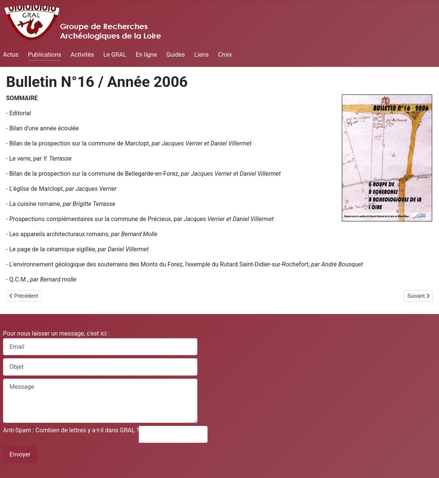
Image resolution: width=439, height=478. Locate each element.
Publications (44, 54)
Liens (201, 54)
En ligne (146, 54)
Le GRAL (114, 54)
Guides (175, 54)
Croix (225, 54)
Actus (11, 54)
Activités (82, 54)
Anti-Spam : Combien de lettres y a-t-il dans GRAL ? (71, 430)
